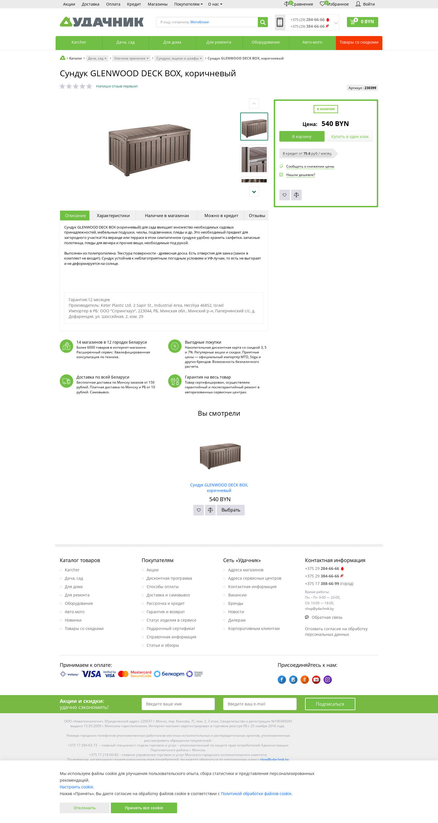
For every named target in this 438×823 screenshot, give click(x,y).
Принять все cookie (144, 807)
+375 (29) (308, 19)
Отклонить (85, 807)
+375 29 (324, 568)
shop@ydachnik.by (274, 759)
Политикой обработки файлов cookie (256, 793)
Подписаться (330, 704)
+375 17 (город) (329, 583)
